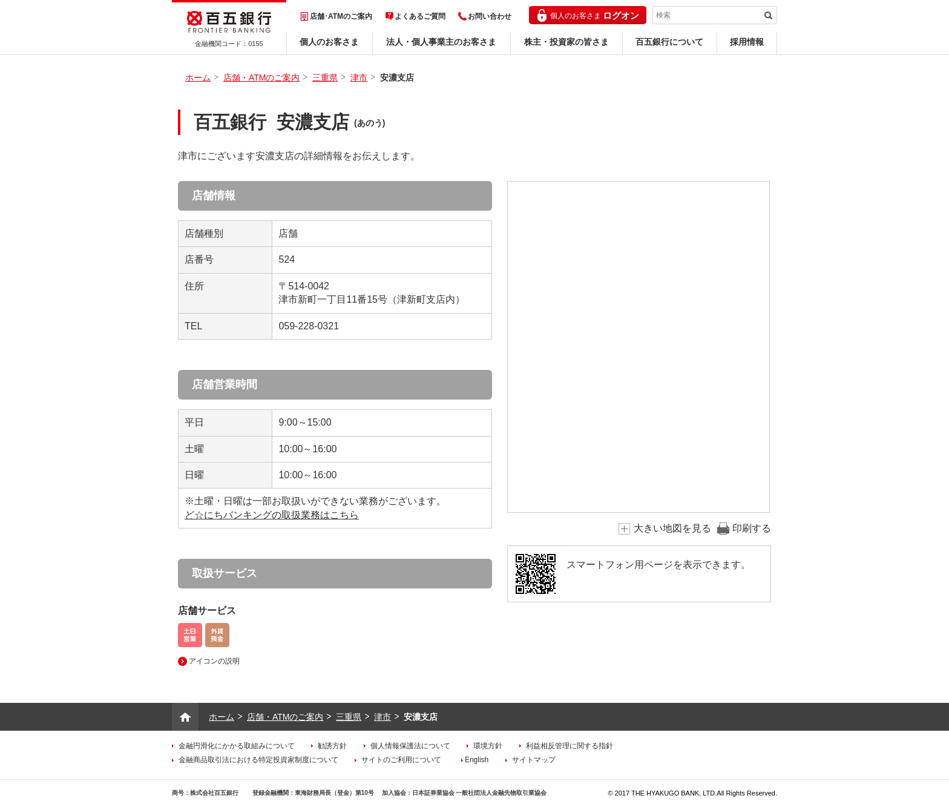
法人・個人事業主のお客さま (441, 42)
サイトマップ (534, 760)
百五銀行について (669, 42)
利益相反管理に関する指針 (569, 746)
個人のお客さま (329, 42)
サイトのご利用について (401, 760)
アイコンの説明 (214, 661)
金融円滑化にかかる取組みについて (237, 746)
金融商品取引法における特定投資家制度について (258, 760)
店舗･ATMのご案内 (341, 16)
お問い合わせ (489, 16)
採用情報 (747, 42)
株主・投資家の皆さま (566, 42)
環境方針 (487, 746)
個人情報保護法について (410, 746)
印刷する (751, 528)
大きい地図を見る (672, 528)
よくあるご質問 (420, 16)
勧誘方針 (332, 746)
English (476, 760)
